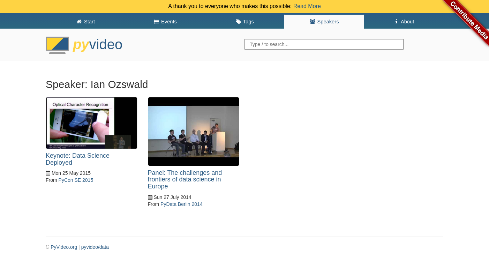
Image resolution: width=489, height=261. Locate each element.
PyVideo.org (64, 247)
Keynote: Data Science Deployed (78, 159)
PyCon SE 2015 (76, 180)
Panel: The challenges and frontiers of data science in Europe (185, 179)
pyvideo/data (95, 247)
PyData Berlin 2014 (181, 204)
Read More (307, 6)
